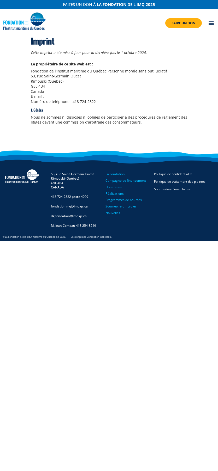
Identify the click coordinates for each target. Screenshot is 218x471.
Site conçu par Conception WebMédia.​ (91, 236)
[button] (211, 23)
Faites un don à (109, 4)
